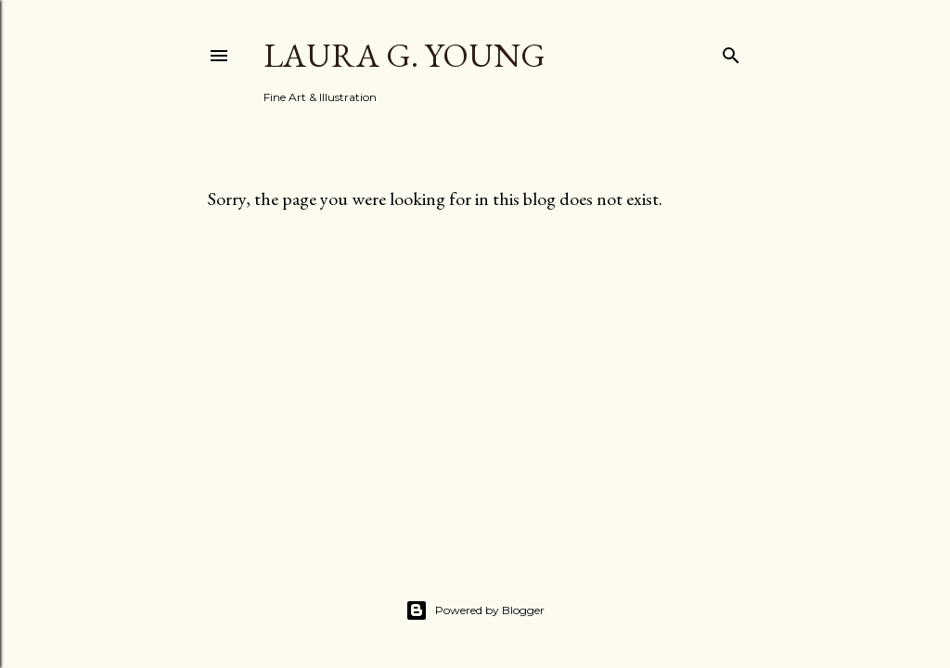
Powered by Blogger (475, 610)
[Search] (731, 51)
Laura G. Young (404, 55)
